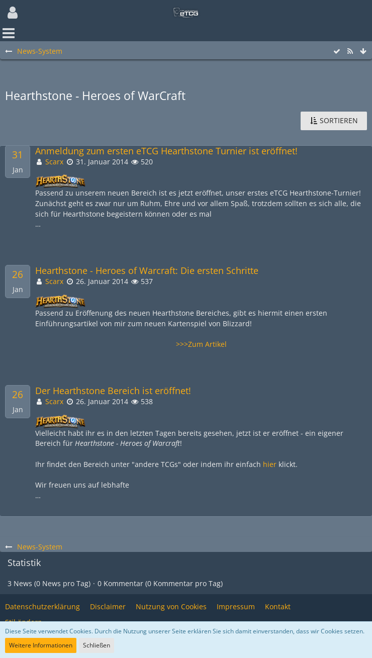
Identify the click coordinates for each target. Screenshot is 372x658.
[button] (12, 13)
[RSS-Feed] (350, 51)
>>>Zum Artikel (201, 344)
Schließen (96, 645)
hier (269, 464)
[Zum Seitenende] (363, 51)
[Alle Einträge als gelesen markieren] (337, 51)
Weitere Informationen (40, 645)
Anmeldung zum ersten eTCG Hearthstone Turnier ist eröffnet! (166, 151)
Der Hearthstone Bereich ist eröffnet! (113, 391)
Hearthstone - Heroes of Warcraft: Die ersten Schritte (146, 270)
